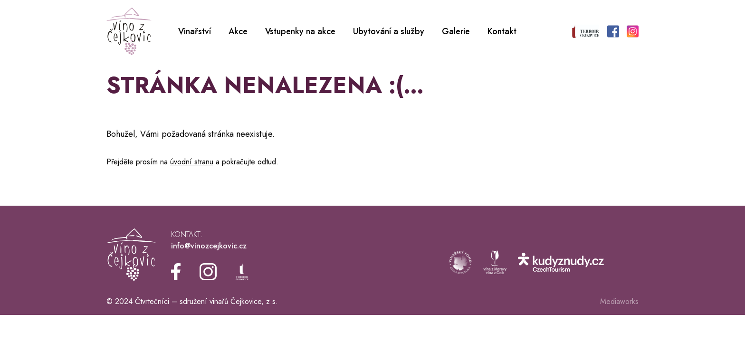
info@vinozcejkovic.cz (209, 245)
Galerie (456, 31)
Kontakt (501, 31)
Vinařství (194, 31)
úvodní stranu (191, 161)
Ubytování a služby (388, 31)
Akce (238, 31)
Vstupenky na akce (300, 31)
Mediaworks (619, 301)
